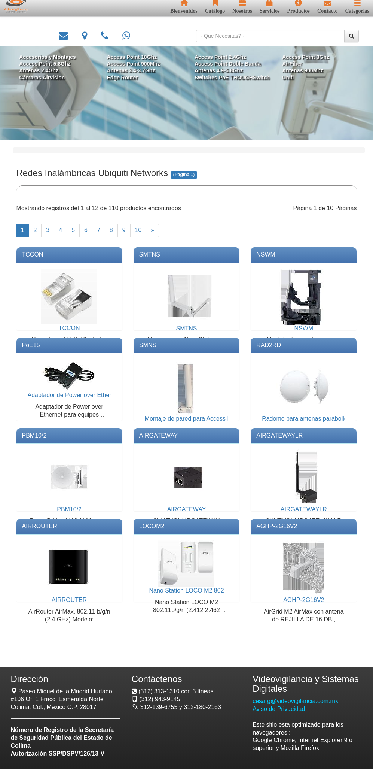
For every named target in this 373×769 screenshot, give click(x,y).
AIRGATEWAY (158, 435)
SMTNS (149, 254)
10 (138, 230)
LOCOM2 (152, 526)
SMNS (147, 345)
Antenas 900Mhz (299, 70)
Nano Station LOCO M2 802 (186, 590)
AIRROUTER (39, 526)
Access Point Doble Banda (226, 64)
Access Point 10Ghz (134, 57)
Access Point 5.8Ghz (50, 64)
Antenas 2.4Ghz (44, 70)
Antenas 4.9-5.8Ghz (217, 70)
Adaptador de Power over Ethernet (74, 395)
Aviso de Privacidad (279, 709)
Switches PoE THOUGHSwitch (230, 77)
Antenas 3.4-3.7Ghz (133, 70)
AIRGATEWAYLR (279, 435)
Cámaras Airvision (47, 77)
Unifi (284, 77)
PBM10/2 (34, 435)
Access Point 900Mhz (135, 64)
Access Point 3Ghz (301, 57)
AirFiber (289, 64)
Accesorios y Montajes (52, 57)
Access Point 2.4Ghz (219, 57)
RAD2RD (268, 345)
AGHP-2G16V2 (276, 526)
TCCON (32, 254)
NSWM (265, 254)
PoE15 (31, 345)
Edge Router (125, 77)
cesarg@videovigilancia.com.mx (295, 701)
